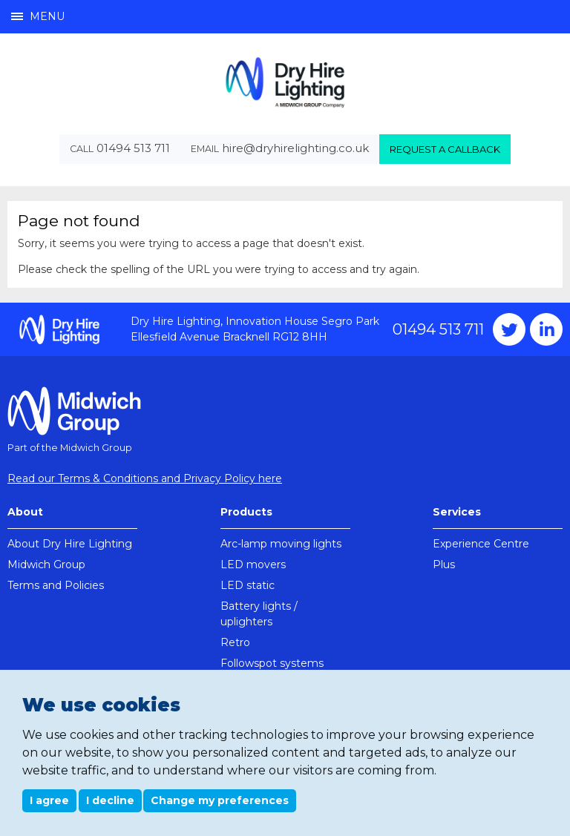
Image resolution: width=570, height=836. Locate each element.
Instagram (546, 329)
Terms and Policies (55, 585)
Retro (235, 642)
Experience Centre (481, 543)
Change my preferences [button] (220, 800)
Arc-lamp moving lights (280, 543)
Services (457, 512)
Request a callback (445, 149)
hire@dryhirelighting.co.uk (295, 148)
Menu (38, 16)
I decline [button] (110, 800)
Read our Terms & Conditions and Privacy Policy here (144, 478)
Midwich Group (46, 564)
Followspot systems (272, 663)
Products (246, 512)
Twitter (509, 329)
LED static (247, 585)
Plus (444, 564)
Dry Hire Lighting (285, 82)
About (25, 512)
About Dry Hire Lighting (69, 543)
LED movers (253, 564)
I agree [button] (49, 800)
